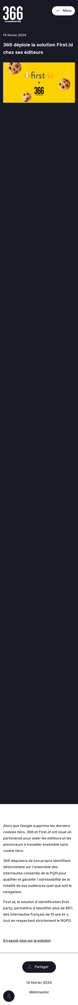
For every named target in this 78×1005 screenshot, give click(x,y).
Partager (38, 967)
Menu (63, 10)
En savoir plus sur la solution (27, 940)
